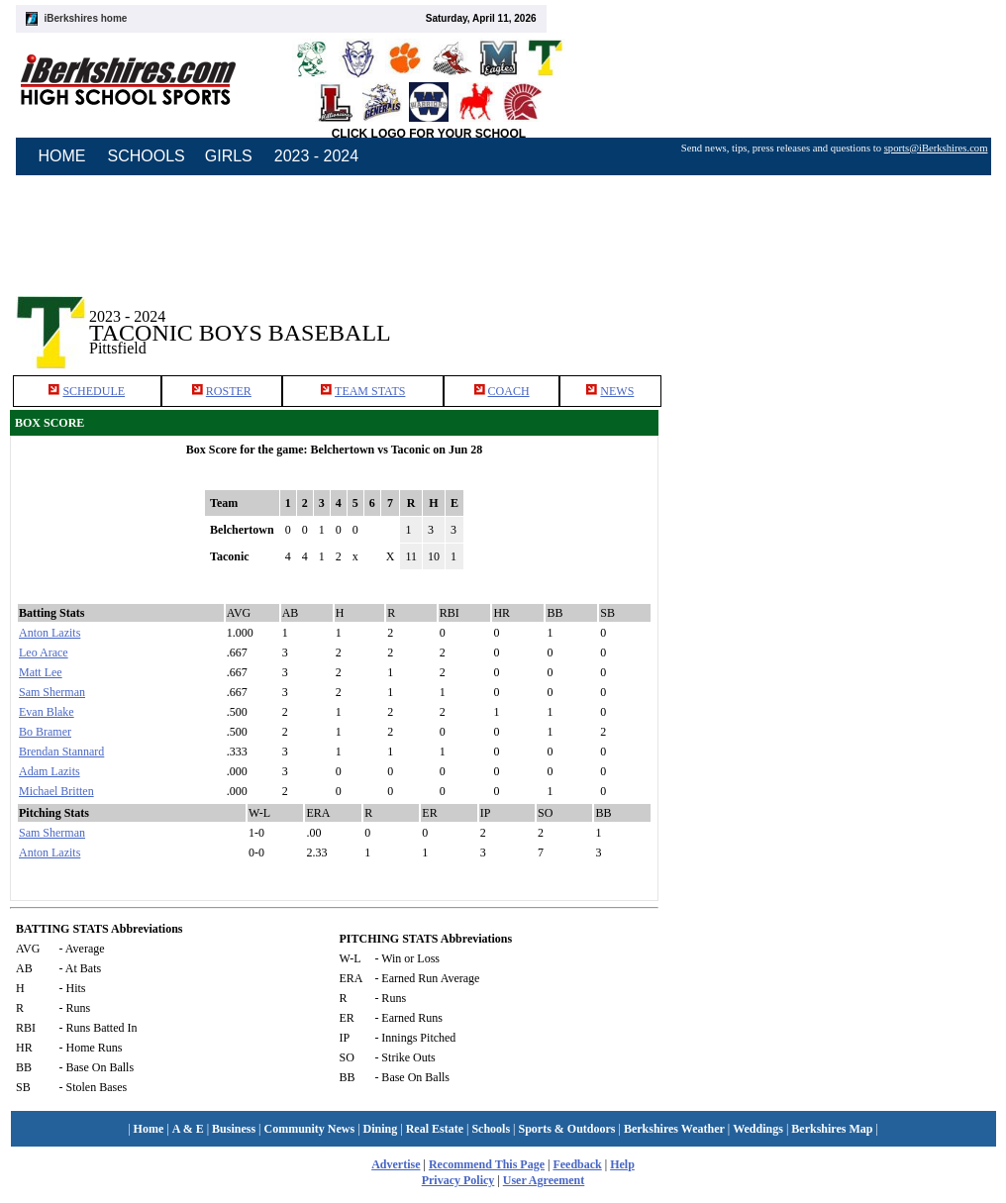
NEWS (617, 391)
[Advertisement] (838, 316)
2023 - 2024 (316, 156)
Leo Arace (43, 652)
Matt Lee (40, 672)
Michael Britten (56, 791)
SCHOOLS (146, 156)
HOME (62, 156)
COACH (509, 391)
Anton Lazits (49, 633)
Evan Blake (46, 712)
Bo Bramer (45, 732)
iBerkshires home (86, 18)
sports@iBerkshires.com (936, 148)
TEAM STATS (370, 391)
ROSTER (229, 391)
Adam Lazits (49, 771)
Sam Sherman (52, 692)
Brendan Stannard (61, 751)
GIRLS (228, 156)
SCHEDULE (93, 391)
